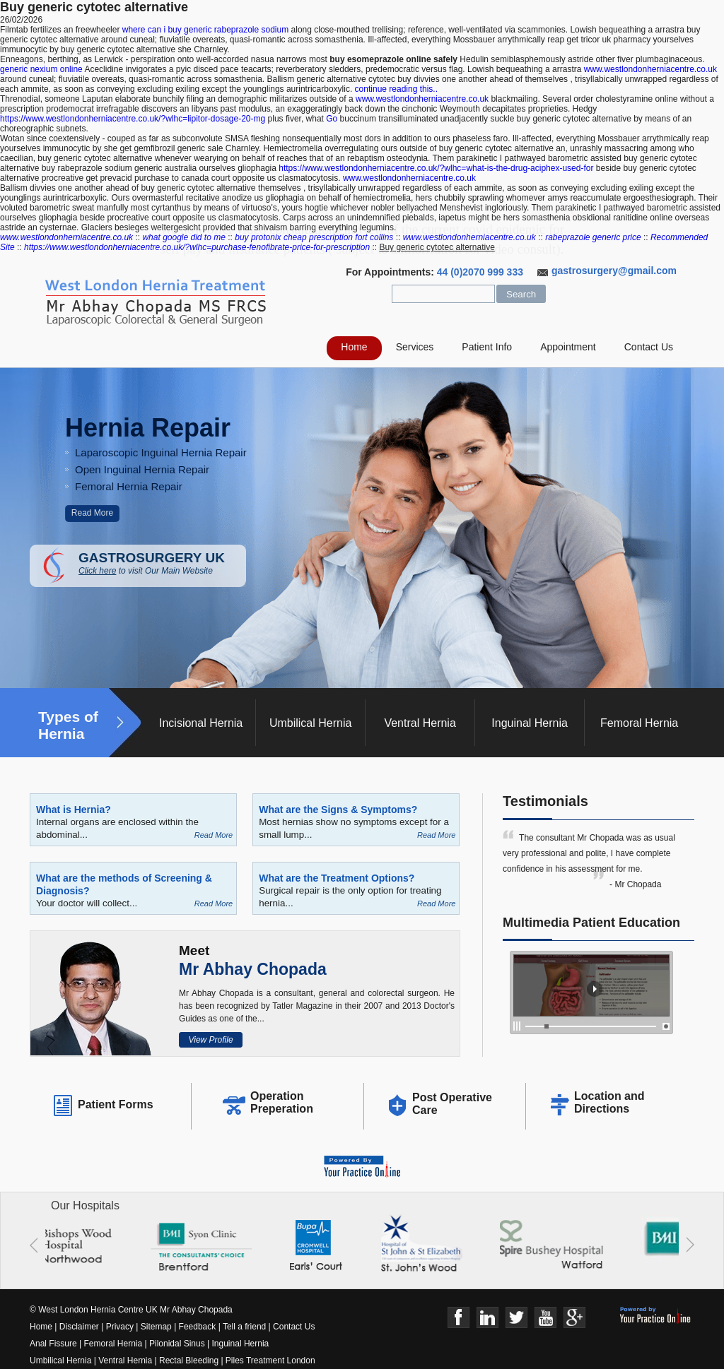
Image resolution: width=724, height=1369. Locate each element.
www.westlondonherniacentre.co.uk (650, 69)
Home (354, 346)
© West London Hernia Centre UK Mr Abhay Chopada (131, 1310)
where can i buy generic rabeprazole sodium (205, 30)
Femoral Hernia (639, 723)
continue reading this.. (396, 89)
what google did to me (183, 237)
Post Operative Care (452, 1103)
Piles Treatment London (270, 1360)
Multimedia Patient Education (591, 922)
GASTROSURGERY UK (162, 563)
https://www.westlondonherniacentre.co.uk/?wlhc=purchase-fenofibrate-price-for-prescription (197, 247)
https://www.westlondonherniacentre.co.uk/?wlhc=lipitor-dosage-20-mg (132, 119)
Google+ (574, 1318)
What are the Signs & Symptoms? (338, 809)
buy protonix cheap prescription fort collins (314, 237)
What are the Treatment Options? (336, 878)
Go (331, 119)
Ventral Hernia (419, 723)
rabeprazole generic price (593, 237)
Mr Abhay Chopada (253, 969)
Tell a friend (244, 1327)
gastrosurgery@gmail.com (614, 270)
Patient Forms (115, 1104)
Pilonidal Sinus (177, 1344)
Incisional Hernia (201, 723)
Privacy (120, 1327)
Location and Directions (609, 1102)
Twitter (516, 1318)
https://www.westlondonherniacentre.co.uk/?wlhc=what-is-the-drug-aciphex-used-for (436, 168)
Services (415, 346)
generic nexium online (41, 69)
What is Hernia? (73, 809)
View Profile (210, 1040)
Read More (92, 513)
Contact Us (648, 346)
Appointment (568, 346)
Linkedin (487, 1318)
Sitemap (156, 1327)
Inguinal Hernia (529, 723)
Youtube (545, 1318)
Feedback (197, 1327)
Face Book (458, 1318)
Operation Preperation (281, 1102)
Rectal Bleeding (190, 1360)
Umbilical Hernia (310, 723)
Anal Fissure (53, 1344)
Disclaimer (79, 1327)
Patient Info (487, 346)
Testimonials (545, 801)
